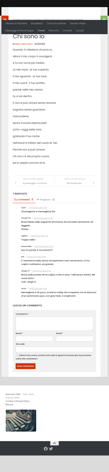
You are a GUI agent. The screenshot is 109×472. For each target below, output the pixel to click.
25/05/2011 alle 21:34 (42, 289)
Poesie (41, 30)
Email (59, 351)
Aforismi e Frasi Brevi (16, 23)
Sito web (20, 362)
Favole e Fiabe (78, 23)
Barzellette (37, 23)
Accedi (80, 30)
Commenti (24, 218)
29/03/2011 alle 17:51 (39, 254)
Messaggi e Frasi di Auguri (20, 30)
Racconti (54, 30)
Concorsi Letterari (56, 23)
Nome (19, 351)
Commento (22, 332)
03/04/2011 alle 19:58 (44, 265)
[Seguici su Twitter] (51, 467)
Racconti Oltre (26, 10)
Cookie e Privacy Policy (17, 419)
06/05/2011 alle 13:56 (36, 275)
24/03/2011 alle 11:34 (38, 226)
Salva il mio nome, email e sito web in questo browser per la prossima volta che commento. (53, 375)
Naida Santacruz (24, 62)
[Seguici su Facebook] (46, 467)
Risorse (9, 422)
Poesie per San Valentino (58, 38)
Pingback (46, 218)
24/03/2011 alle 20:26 (43, 236)
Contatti (67, 30)
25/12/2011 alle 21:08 (38, 307)
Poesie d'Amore (32, 38)
